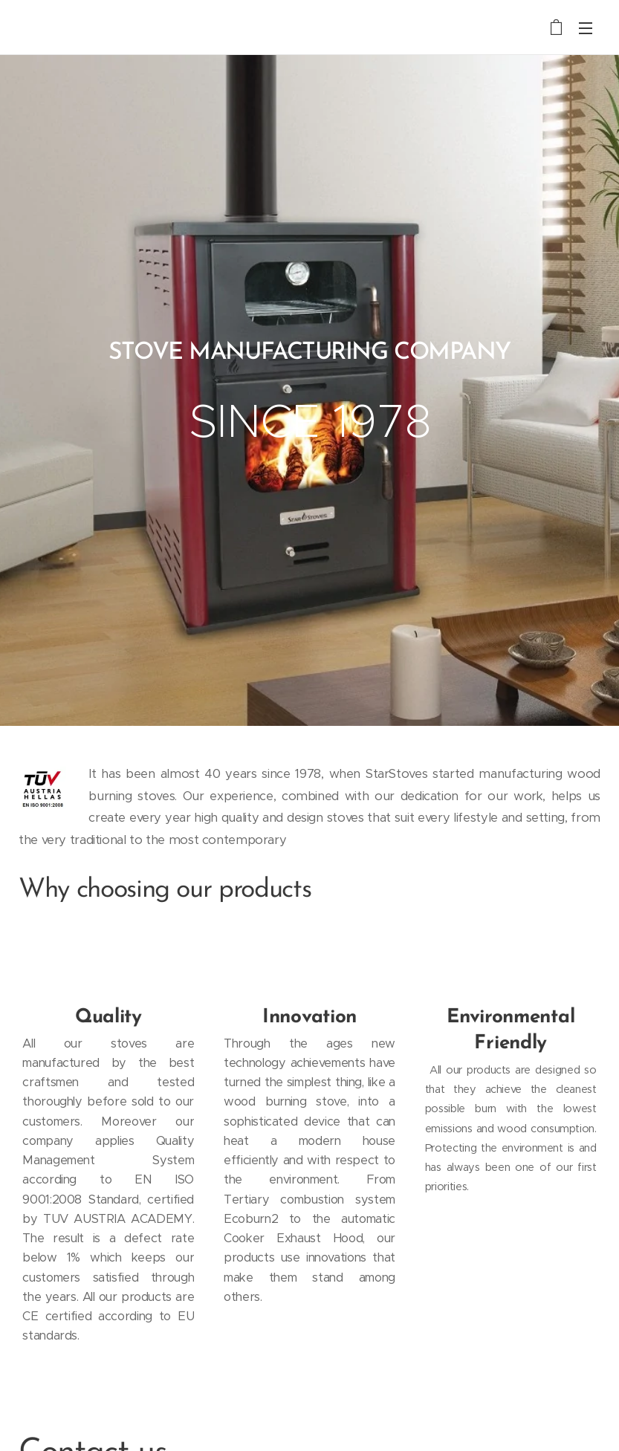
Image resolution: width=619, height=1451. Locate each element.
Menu (585, 28)
